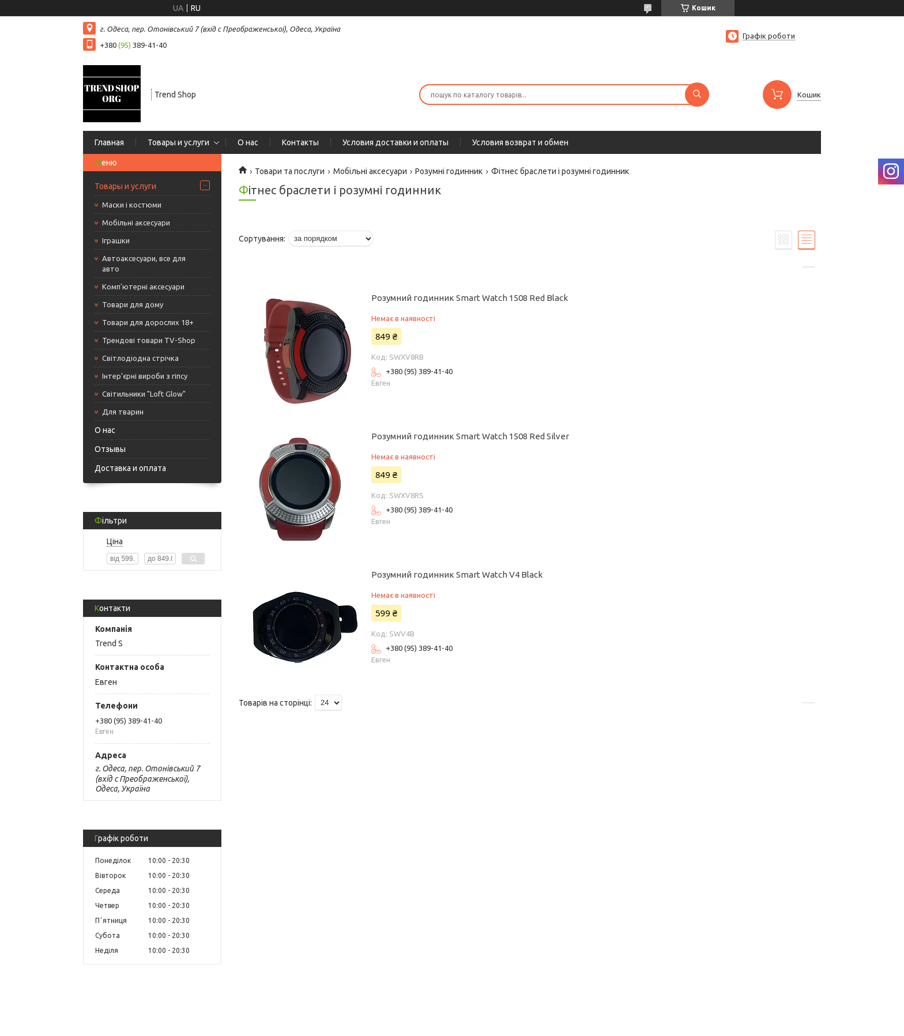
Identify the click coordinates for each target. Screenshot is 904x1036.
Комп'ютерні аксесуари (143, 286)
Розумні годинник (449, 171)
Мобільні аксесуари (136, 222)
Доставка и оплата (130, 468)
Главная (109, 142)
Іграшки (116, 240)
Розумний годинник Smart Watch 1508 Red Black (469, 298)
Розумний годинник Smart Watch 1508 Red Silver (470, 436)
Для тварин (123, 412)
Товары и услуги (178, 142)
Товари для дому (132, 304)
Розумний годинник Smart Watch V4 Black (457, 574)
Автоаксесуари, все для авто (144, 263)
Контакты (300, 142)
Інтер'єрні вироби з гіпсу (144, 376)
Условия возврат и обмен (520, 142)
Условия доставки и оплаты (395, 142)
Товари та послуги (290, 171)
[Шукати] (697, 94)
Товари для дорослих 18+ (148, 322)
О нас (248, 142)
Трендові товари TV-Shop (148, 340)
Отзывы (110, 449)
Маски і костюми (131, 205)
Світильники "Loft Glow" (144, 394)
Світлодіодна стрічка (140, 358)
